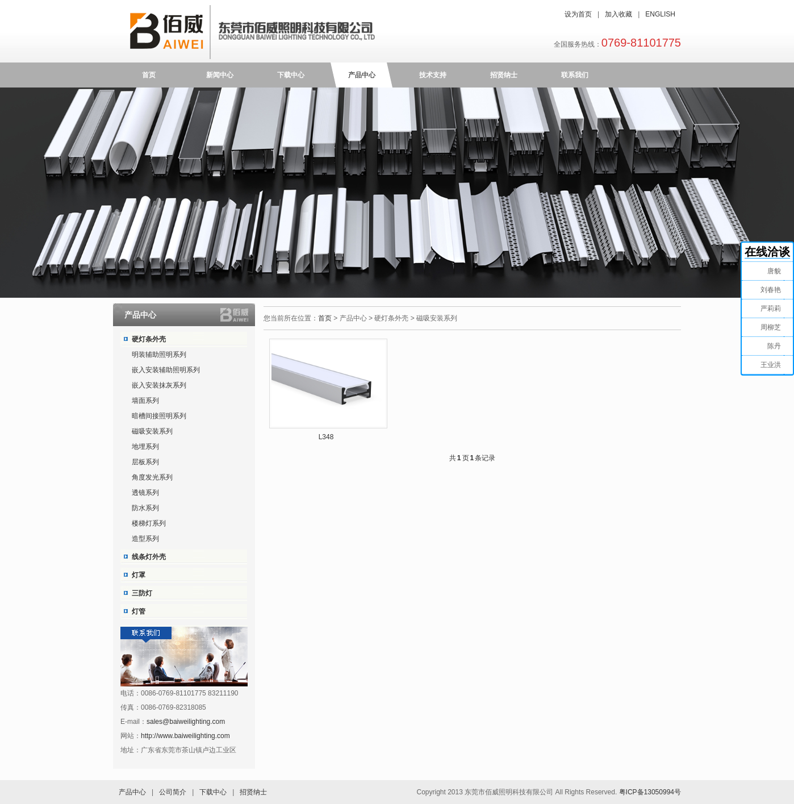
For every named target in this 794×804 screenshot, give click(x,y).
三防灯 (142, 593)
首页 (149, 75)
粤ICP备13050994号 (650, 792)
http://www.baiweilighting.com (185, 736)
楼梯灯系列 (149, 523)
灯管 (138, 611)
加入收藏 (618, 14)
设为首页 (578, 14)
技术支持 (432, 75)
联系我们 (574, 75)
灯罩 (138, 575)
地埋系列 (145, 447)
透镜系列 (145, 493)
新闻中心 (219, 75)
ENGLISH (660, 14)
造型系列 (145, 539)
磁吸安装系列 (152, 431)
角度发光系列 (152, 477)
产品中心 (361, 75)
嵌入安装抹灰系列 (159, 385)
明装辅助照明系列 (159, 355)
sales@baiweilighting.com (186, 722)
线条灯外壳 (149, 557)
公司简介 (172, 792)
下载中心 (290, 75)
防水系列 (145, 508)
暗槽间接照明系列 (159, 416)
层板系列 (145, 462)
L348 (326, 437)
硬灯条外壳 (149, 339)
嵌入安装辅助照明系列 (166, 370)
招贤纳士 (503, 75)
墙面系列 (145, 401)
